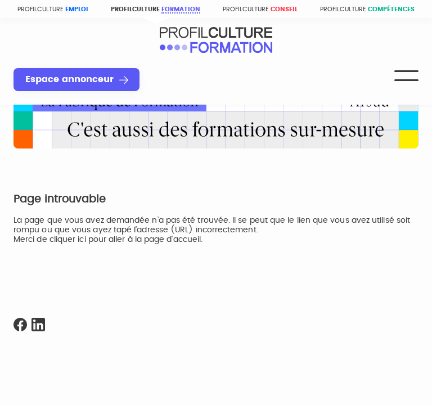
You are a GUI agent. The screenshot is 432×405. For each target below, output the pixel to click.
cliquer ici (68, 240)
